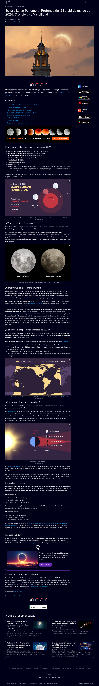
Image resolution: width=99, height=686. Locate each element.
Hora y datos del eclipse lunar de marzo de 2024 (22, 105)
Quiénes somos (67, 668)
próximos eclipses (30, 543)
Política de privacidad (11, 683)
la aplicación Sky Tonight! (39, 586)
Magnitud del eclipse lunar (16, 117)
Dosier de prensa (33, 683)
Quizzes (36, 668)
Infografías (44, 668)
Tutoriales (28, 668)
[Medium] (49, 677)
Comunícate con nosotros (83, 668)
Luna (11, 22)
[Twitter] (36, 85)
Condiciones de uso (22, 683)
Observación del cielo (20, 22)
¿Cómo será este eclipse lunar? (17, 107)
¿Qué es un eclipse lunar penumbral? (18, 115)
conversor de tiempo (35, 303)
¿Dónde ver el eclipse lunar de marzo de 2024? (21, 112)
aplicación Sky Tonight (12, 314)
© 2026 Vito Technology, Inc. (86, 683)
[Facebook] (31, 85)
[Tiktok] (56, 677)
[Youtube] (53, 677)
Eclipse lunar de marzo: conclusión (18, 123)
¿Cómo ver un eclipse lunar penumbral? (19, 110)
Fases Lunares (55, 668)
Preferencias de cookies (51, 683)
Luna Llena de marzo (14, 466)
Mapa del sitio (41, 683)
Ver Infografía (45, 564)
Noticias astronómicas (16, 6)
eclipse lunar (12, 411)
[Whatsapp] (45, 85)
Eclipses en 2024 (12, 120)
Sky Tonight (65, 341)
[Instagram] (43, 677)
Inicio (7, 6)
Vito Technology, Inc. (50, 76)
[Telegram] (40, 85)
